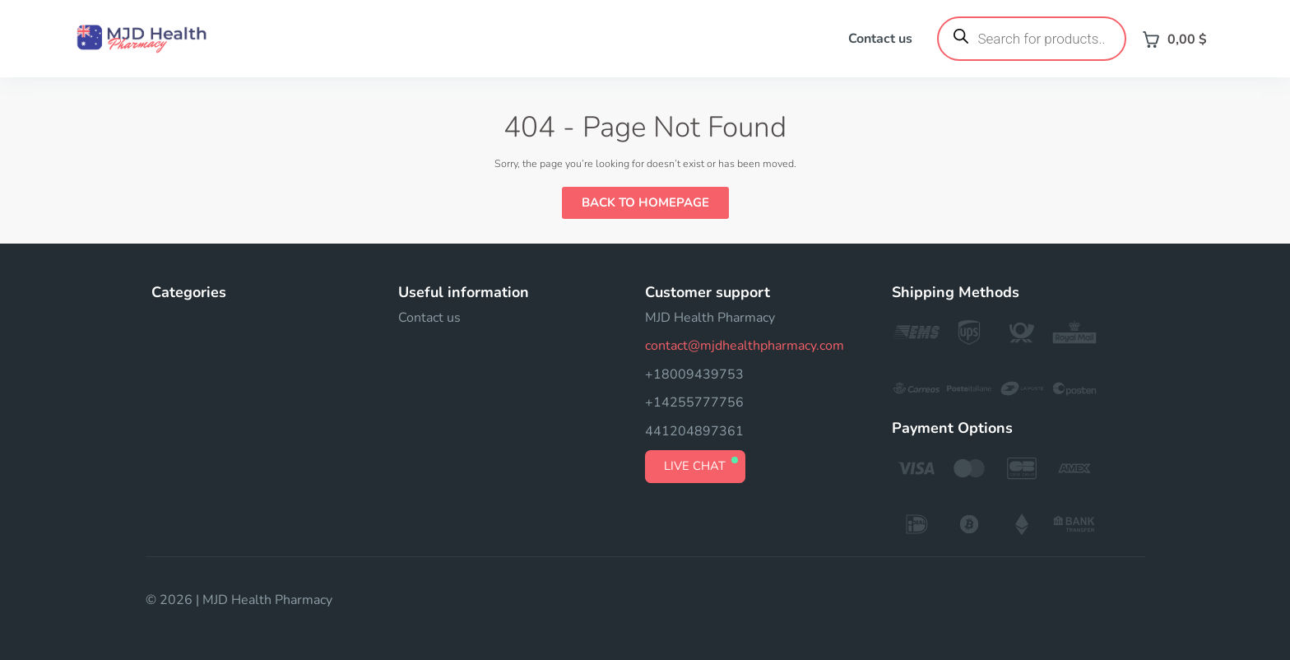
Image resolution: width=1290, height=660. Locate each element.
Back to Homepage (645, 202)
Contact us (880, 39)
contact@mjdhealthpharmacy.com (744, 346)
